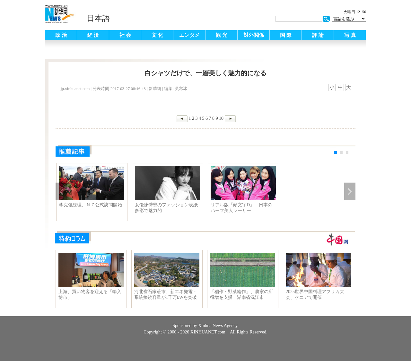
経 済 (93, 35)
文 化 (157, 35)
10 (221, 118)
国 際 (286, 35)
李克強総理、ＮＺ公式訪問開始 (90, 204)
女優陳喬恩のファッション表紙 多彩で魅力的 (167, 207)
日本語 (98, 18)
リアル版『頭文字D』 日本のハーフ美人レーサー (241, 207)
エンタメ (189, 35)
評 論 (318, 35)
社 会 (125, 35)
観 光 (221, 35)
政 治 (61, 35)
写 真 (350, 35)
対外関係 (253, 35)
